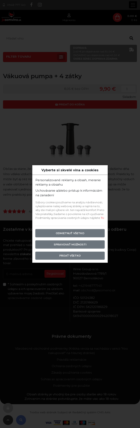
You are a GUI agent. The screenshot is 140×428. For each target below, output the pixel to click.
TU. (103, 217)
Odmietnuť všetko (70, 233)
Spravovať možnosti (70, 244)
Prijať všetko (70, 255)
